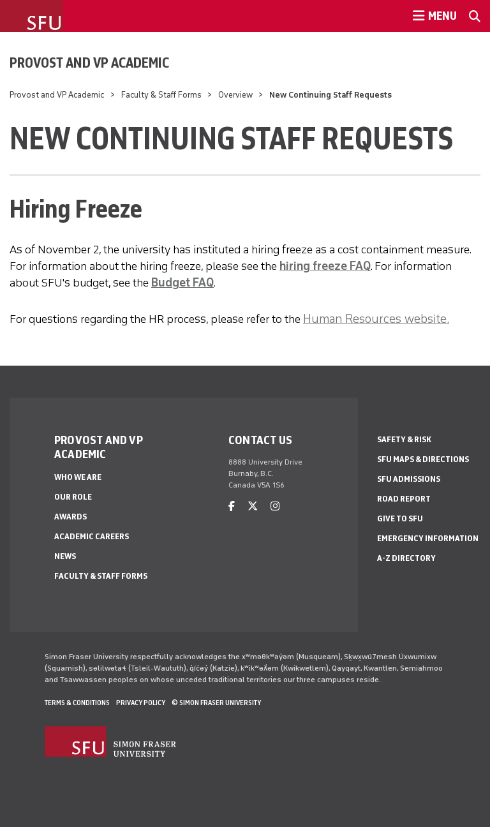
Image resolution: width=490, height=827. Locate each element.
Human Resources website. (376, 318)
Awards (70, 516)
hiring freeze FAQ (325, 266)
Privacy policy (140, 702)
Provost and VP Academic (89, 62)
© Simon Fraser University (216, 702)
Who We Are (77, 477)
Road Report (404, 498)
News (65, 556)
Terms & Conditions (77, 702)
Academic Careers (91, 536)
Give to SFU (400, 518)
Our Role (73, 496)
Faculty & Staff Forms (161, 95)
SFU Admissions (408, 478)
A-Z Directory (406, 558)
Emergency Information (428, 538)
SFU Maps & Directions (423, 459)
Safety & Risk (404, 439)
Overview (235, 95)
